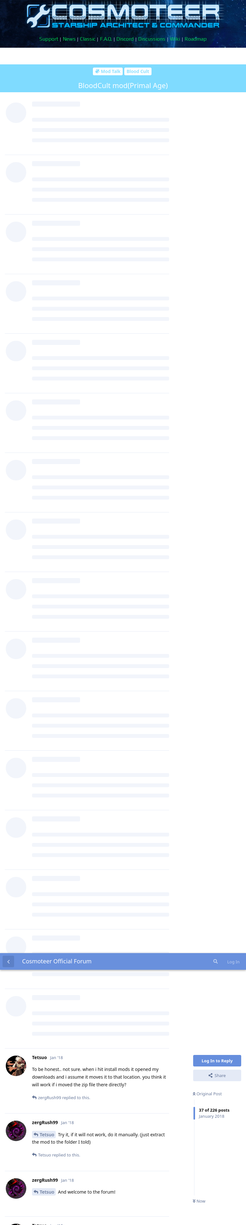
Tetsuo (47, 181)
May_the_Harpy (56, 828)
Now (199, 248)
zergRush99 (52, 285)
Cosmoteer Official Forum (57, 8)
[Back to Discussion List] (8, 8)
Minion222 (51, 615)
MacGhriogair (55, 717)
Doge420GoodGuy (59, 881)
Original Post (207, 140)
